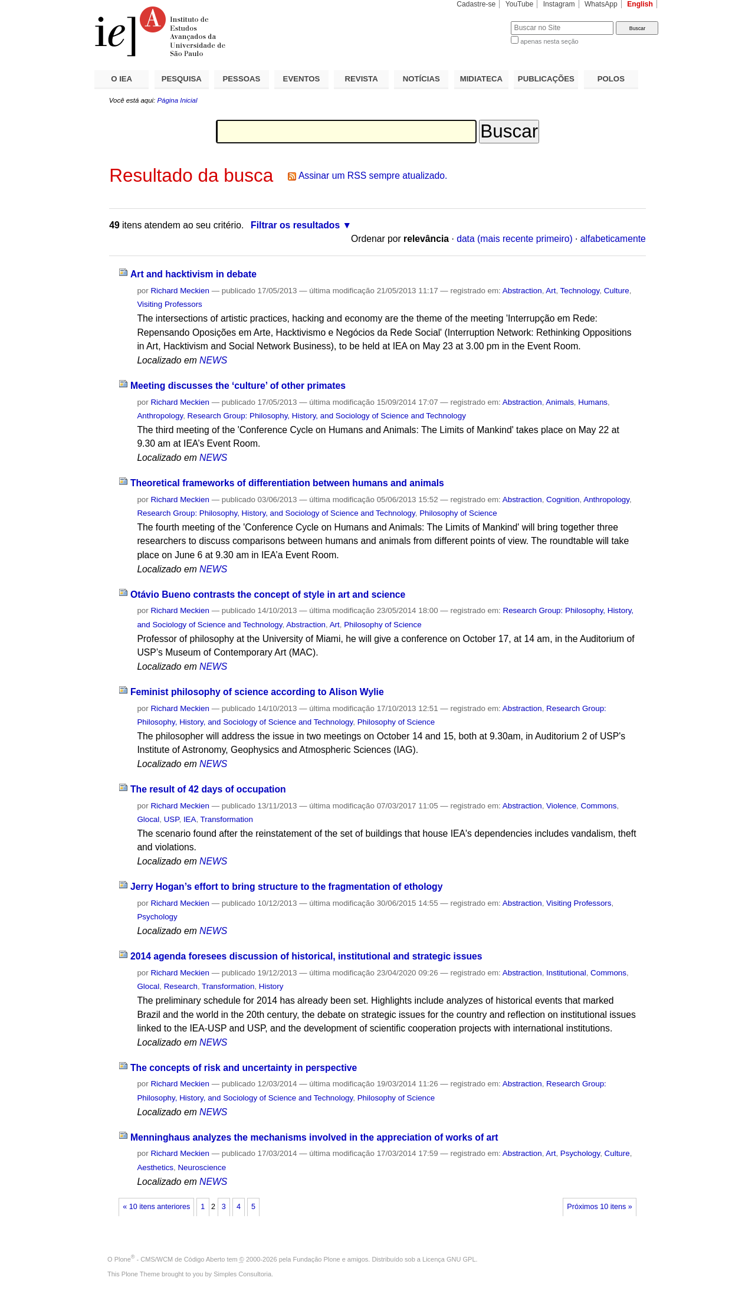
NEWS (213, 360)
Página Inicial (177, 100)
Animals (560, 402)
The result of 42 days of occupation (208, 789)
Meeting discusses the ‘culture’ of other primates (238, 386)
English (640, 4)
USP (171, 819)
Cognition (562, 499)
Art (551, 290)
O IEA (121, 78)
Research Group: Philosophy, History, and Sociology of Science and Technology (327, 415)
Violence (561, 805)
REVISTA (361, 78)
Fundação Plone (316, 1259)
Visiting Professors (169, 304)
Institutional (566, 972)
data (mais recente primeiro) (515, 239)
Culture (616, 290)
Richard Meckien (179, 290)
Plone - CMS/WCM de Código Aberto (169, 1259)
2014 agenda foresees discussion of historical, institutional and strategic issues (306, 956)
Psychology (157, 916)
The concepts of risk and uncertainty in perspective (243, 1068)
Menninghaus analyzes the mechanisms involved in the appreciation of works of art (314, 1137)
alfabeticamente (613, 239)
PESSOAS (242, 78)
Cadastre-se (476, 4)
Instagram (559, 4)
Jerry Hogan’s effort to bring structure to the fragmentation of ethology (286, 887)
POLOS (611, 78)
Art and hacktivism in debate (193, 274)
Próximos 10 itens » (599, 1207)
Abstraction (522, 290)
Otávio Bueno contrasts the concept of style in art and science (267, 594)
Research (181, 986)
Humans (593, 402)
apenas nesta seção (549, 41)
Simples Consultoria (242, 1274)
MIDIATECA (481, 78)
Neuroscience (202, 1167)
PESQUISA (182, 78)
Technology (580, 290)
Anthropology (160, 415)
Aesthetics (155, 1167)
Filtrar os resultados (295, 225)
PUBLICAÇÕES (546, 78)
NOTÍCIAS (421, 78)
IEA (189, 819)
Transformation (227, 819)
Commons (599, 805)
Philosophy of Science (458, 513)
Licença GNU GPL (448, 1259)
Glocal (148, 819)
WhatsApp (601, 4)
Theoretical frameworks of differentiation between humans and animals (287, 483)
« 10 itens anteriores (156, 1207)
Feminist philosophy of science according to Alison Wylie (257, 692)
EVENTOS (301, 78)
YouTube (519, 4)
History (271, 986)
